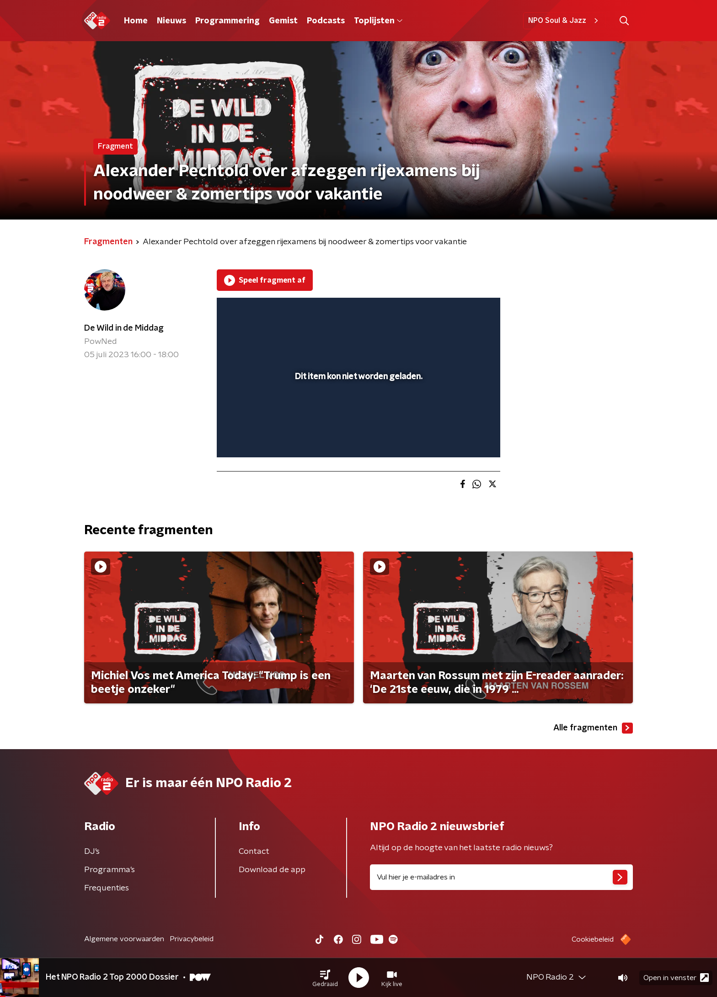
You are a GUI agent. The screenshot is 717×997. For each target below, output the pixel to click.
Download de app (272, 870)
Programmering (227, 21)
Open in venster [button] (676, 977)
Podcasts (326, 21)
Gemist (283, 21)
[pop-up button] (459, 437)
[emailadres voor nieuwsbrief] (501, 877)
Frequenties (106, 888)
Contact (254, 851)
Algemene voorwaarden (124, 939)
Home (136, 21)
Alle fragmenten (593, 728)
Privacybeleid (192, 939)
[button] (325, 977)
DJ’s (92, 851)
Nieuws (171, 21)
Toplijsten (378, 21)
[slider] (357, 412)
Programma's (109, 870)
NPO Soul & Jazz (564, 20)
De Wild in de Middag (124, 328)
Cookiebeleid (593, 939)
